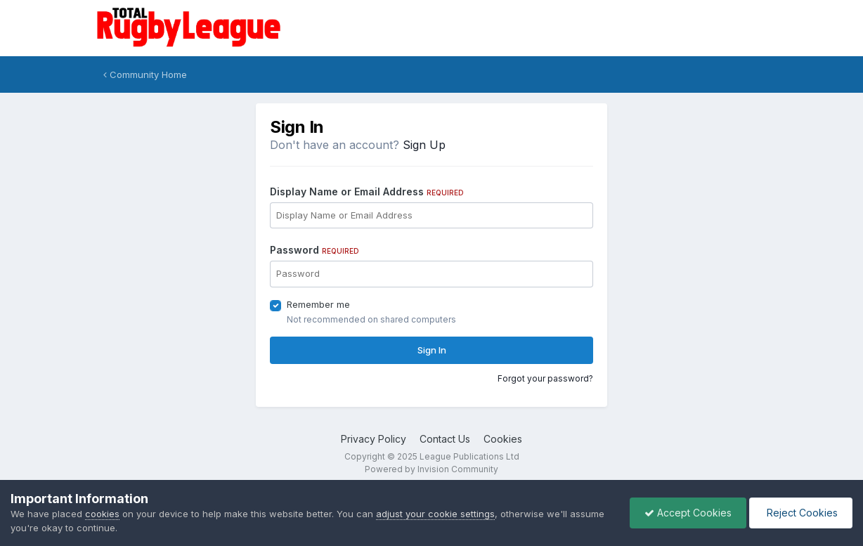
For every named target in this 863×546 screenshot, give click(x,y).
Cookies (503, 439)
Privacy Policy (373, 439)
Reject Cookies (801, 513)
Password (314, 250)
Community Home (145, 74)
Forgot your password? (545, 378)
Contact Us (445, 439)
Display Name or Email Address (367, 191)
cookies (102, 513)
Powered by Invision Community (431, 469)
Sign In (431, 350)
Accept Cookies (688, 513)
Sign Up (424, 145)
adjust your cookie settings (435, 513)
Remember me (318, 304)
